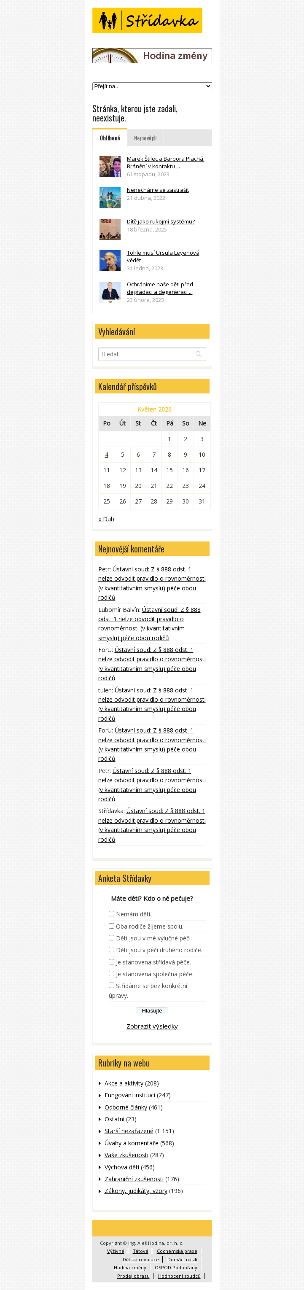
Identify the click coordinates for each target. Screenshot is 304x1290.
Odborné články (126, 1107)
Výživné (115, 1251)
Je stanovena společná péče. (155, 974)
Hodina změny (130, 1267)
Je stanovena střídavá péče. (153, 962)
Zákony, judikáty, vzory (136, 1191)
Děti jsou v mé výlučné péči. (154, 938)
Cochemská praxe (177, 1251)
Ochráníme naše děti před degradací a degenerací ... (160, 288)
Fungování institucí (130, 1095)
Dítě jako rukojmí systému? (161, 221)
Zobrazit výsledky (152, 1026)
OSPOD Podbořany (176, 1267)
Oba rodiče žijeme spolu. (149, 926)
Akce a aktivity (124, 1083)
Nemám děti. (133, 914)
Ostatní (114, 1119)
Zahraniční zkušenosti (134, 1179)
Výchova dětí (122, 1167)
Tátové (140, 1251)
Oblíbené (110, 137)
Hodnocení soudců (179, 1276)
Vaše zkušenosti (126, 1155)
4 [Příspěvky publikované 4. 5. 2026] (106, 454)
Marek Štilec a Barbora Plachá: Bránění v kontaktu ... (165, 162)
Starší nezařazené (129, 1131)
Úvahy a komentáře (132, 1143)
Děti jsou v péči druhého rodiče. (159, 950)
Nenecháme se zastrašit (158, 190)
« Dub (106, 519)
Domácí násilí (182, 1259)
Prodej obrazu (133, 1276)
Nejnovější (145, 137)
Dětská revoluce (141, 1259)
